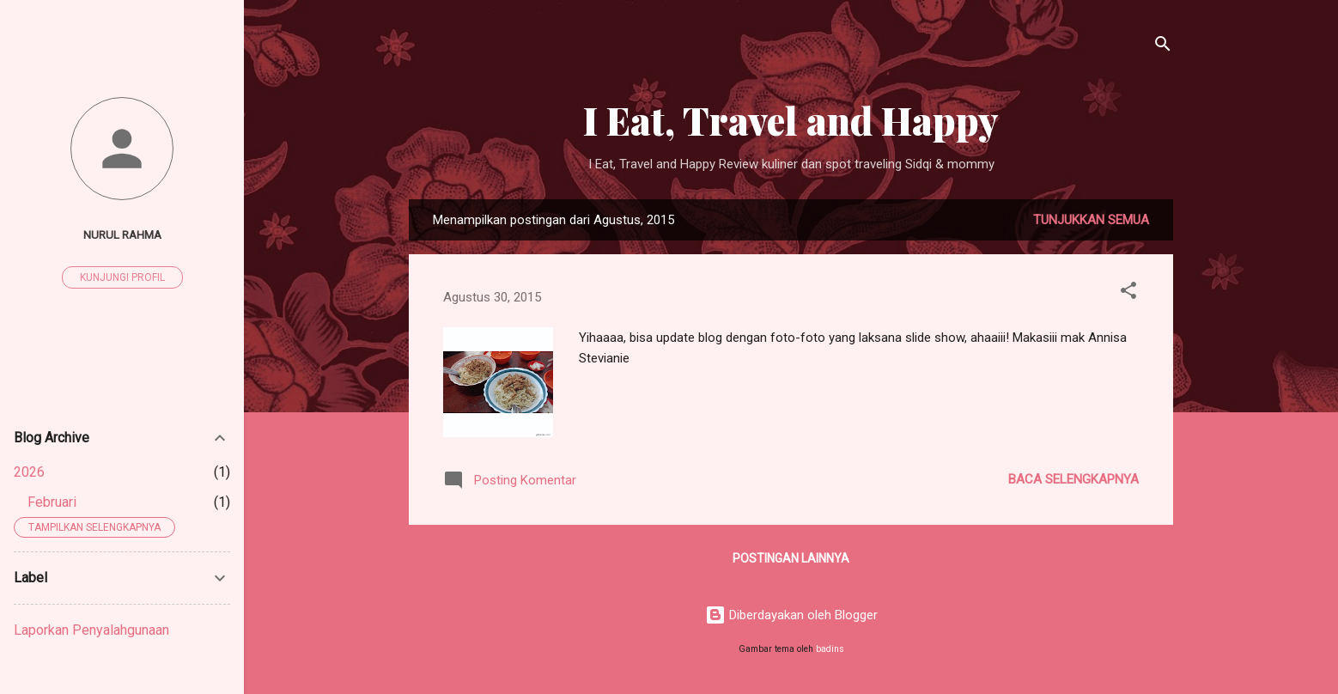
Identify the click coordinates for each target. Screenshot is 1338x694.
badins (830, 648)
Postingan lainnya (791, 558)
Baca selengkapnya (1073, 479)
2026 (29, 472)
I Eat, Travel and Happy (791, 119)
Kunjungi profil (122, 277)
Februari (51, 502)
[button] (1128, 293)
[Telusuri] (1163, 47)
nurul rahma (122, 234)
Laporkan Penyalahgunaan (91, 630)
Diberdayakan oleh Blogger (791, 615)
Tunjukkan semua (1091, 220)
